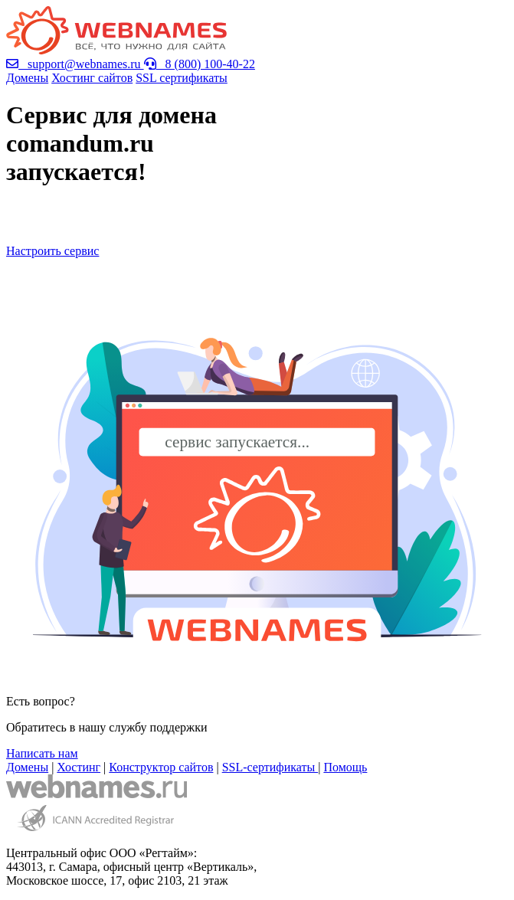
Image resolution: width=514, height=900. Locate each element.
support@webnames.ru (75, 63)
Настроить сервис (52, 250)
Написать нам (42, 753)
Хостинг (78, 767)
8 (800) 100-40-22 (199, 63)
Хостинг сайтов (92, 77)
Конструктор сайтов (161, 767)
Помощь (345, 767)
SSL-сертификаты (270, 767)
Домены (27, 77)
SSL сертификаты (182, 77)
